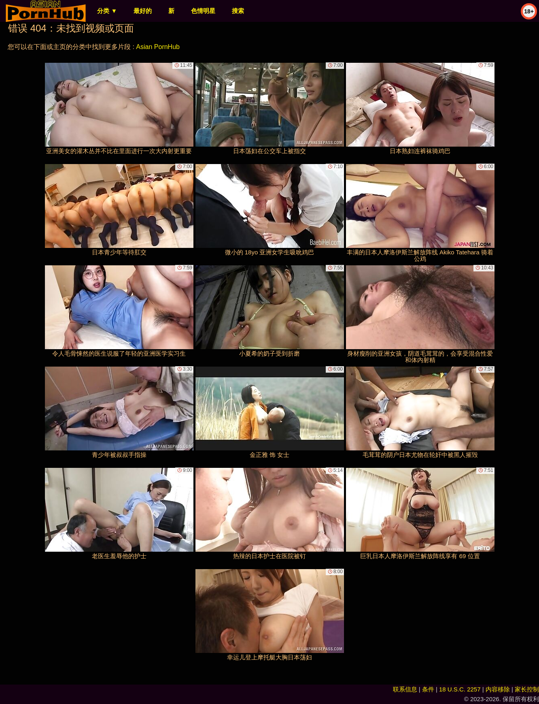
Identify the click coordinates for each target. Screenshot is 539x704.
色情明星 (203, 10)
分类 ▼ (107, 10)
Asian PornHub (158, 46)
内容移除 (498, 689)
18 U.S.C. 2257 (460, 689)
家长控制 (527, 689)
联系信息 (405, 689)
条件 (428, 689)
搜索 (238, 10)
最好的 (143, 10)
